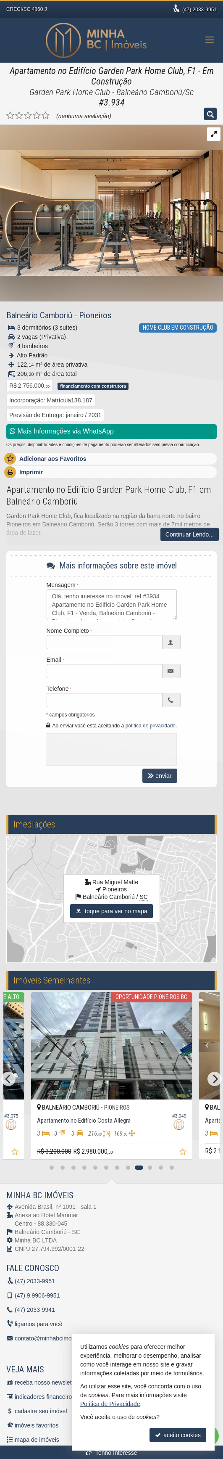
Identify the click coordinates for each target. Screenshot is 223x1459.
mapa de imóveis (37, 1439)
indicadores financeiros (45, 1396)
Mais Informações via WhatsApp (62, 431)
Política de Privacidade (110, 1404)
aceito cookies (178, 1435)
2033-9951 (199, 10)
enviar (159, 775)
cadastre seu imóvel (41, 1411)
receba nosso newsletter (47, 1382)
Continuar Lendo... (189, 534)
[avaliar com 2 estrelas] (19, 115)
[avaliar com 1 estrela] (10, 115)
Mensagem (61, 584)
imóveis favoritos (36, 1425)
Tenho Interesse (111, 1452)
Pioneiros (95, 315)
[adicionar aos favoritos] (15, 1153)
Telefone (58, 688)
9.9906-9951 (37, 1295)
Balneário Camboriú (39, 315)
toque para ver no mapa (111, 911)
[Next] (24, 1045)
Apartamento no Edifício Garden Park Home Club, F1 (103, 71)
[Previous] (31, 1045)
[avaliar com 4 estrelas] (37, 115)
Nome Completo (68, 630)
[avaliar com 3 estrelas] (28, 115)
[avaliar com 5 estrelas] (46, 115)
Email (54, 659)
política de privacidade (151, 726)
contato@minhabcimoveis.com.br (58, 1338)
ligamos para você (39, 1324)
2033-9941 (35, 1309)
